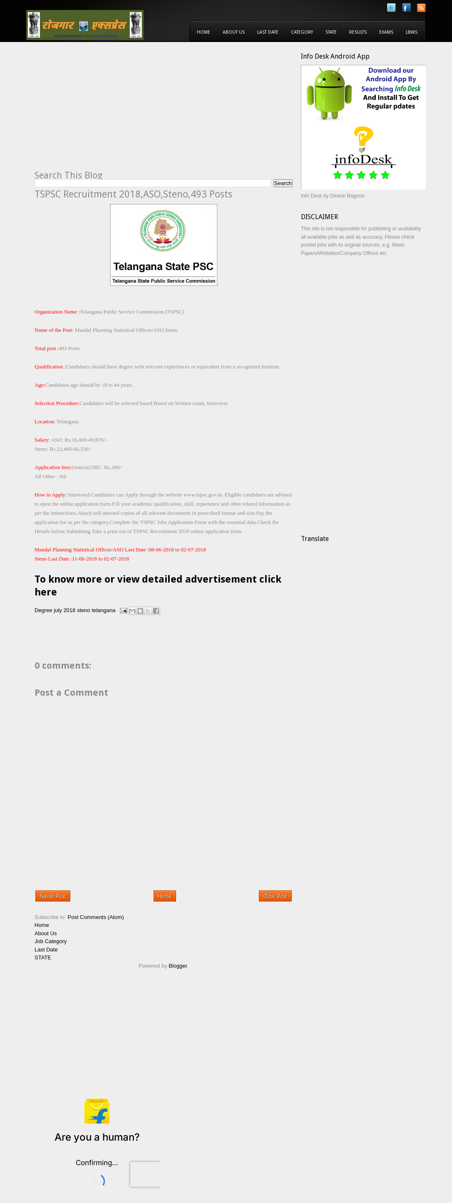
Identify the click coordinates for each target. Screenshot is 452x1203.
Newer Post (53, 896)
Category (302, 32)
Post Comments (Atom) (96, 917)
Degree (43, 610)
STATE (43, 957)
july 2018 (64, 610)
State (331, 32)
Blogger (178, 966)
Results (358, 32)
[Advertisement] (104, 110)
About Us (234, 32)
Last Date (267, 32)
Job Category (51, 941)
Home (203, 32)
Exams (386, 32)
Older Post (275, 896)
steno (83, 610)
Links (411, 32)
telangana (103, 610)
